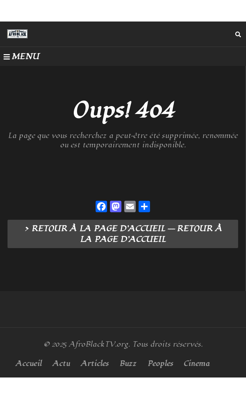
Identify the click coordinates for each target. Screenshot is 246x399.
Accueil (28, 363)
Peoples (160, 363)
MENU (21, 57)
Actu (61, 363)
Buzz (127, 363)
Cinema (196, 363)
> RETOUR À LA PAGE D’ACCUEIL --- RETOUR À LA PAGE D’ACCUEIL (123, 234)
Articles (94, 363)
